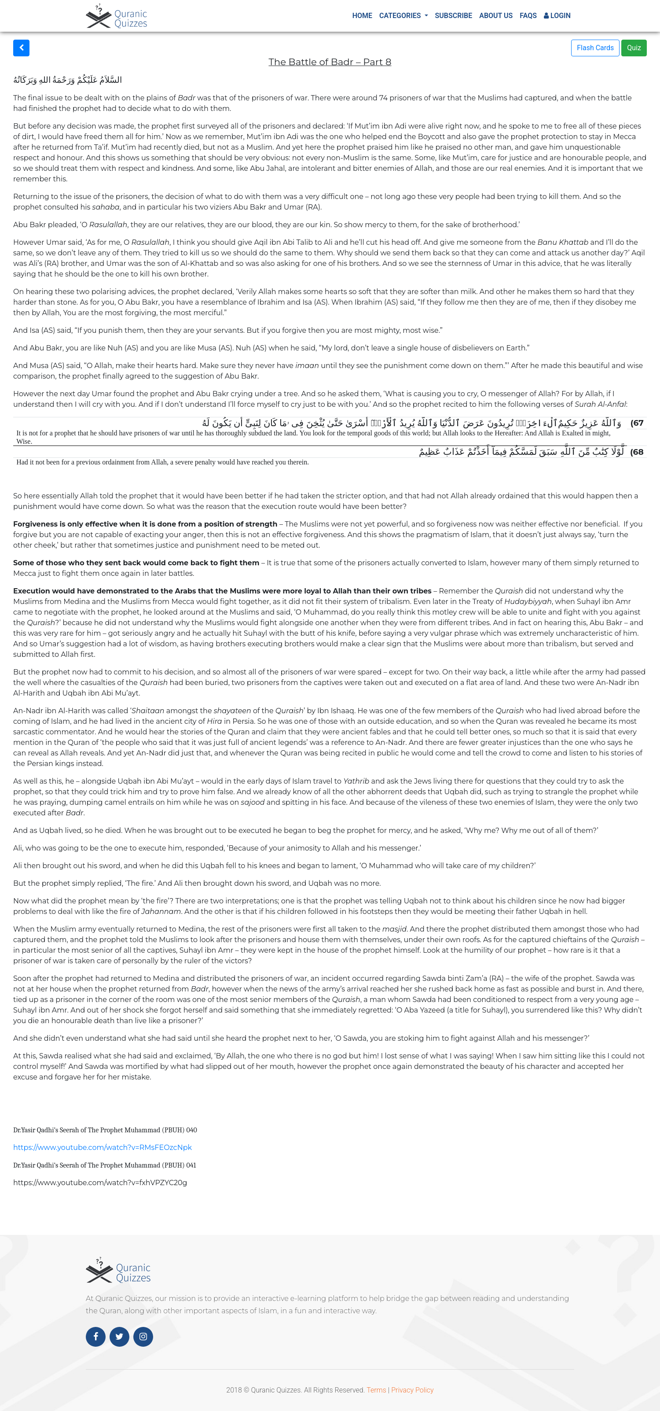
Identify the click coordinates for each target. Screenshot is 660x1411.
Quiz (634, 48)
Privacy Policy (412, 1390)
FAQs (528, 15)
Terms (376, 1390)
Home (362, 15)
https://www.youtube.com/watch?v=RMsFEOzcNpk (102, 1147)
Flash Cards (595, 48)
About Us (496, 15)
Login (557, 15)
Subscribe (454, 15)
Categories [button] (401, 15)
